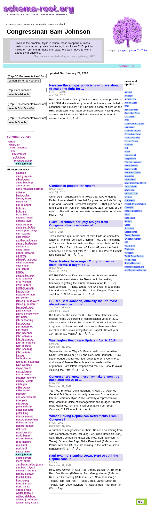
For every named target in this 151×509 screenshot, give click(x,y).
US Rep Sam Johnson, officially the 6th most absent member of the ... (83, 302)
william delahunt (25, 496)
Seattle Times (131, 232)
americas (14, 144)
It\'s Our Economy (133, 162)
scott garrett (23, 457)
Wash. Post (130, 246)
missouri (21, 393)
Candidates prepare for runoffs (72, 185)
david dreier (23, 249)
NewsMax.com (131, 193)
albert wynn (23, 179)
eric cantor (22, 269)
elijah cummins (25, 262)
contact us (126, 66)
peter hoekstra (24, 409)
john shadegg (24, 349)
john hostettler (24, 339)
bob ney (21, 211)
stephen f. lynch (25, 467)
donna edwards (25, 253)
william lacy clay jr (27, 502)
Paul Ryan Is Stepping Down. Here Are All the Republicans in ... (83, 457)
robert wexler (24, 432)
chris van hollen (25, 227)
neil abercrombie (26, 397)
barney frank (23, 198)
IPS (126, 148)
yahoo (132, 50)
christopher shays (27, 230)
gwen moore (23, 285)
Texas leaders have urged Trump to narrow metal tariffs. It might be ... (81, 263)
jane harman (23, 310)
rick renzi (21, 429)
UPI (126, 242)
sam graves (23, 451)
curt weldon (23, 237)
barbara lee (23, 195)
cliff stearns (23, 233)
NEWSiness (130, 179)
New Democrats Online (135, 183)
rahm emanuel (24, 416)
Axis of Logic (131, 103)
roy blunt (21, 445)
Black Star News (132, 113)
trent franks (23, 486)
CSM (127, 120)
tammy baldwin (25, 473)
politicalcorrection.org (134, 267)
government (19, 154)
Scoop (127, 225)
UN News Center (133, 239)
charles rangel (24, 217)
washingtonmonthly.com (135, 270)
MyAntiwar (129, 176)
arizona (20, 192)
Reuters (128, 221)
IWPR (127, 152)
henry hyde (23, 291)
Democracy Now (132, 138)
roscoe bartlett (24, 438)
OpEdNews (130, 200)
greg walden (23, 281)
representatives (23, 160)
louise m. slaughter (27, 361)
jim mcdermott (24, 326)
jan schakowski (25, 307)
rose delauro (23, 441)
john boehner (24, 333)
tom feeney (22, 480)
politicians (19, 157)
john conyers (24, 336)
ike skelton (22, 297)
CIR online (129, 117)
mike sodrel (23, 390)
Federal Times (131, 141)
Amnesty (129, 96)
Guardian (129, 145)
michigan (21, 384)
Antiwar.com (130, 99)
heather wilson (25, 288)
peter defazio (24, 406)
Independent (130, 155)
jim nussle (22, 329)
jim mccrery (23, 323)
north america (18, 147)
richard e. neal (24, 422)
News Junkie (130, 186)
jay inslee (21, 317)
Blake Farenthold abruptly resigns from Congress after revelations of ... (78, 223)
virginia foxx (23, 489)
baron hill (21, 201)
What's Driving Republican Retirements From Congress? (83, 417)
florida (20, 272)
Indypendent (130, 158)
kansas (20, 355)
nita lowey (22, 403)
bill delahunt (23, 204)
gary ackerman (25, 275)
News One (129, 190)
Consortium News (133, 134)
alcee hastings (24, 182)
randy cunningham (27, 419)
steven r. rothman (26, 470)
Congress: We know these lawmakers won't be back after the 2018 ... (84, 378)
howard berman (25, 294)
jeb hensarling (24, 320)
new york (21, 400)
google (122, 50)
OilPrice (128, 197)
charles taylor (24, 220)
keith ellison (23, 358)
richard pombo (25, 425)
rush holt (21, 448)
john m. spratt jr (25, 342)
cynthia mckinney (26, 240)
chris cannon (24, 224)
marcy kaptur (24, 371)
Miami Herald (131, 169)
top (140, 501)
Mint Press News (133, 172)
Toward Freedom (132, 235)
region (12, 141)
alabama (21, 172)
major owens (23, 368)
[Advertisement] (83, 150)
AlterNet (128, 92)
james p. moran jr (26, 304)
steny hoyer (23, 461)
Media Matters (131, 165)
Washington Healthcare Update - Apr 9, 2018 (82, 340)
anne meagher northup (29, 188)
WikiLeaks (129, 249)
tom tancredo (24, 483)
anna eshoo (23, 185)
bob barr (21, 208)
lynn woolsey (24, 365)
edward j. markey (26, 259)
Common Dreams (133, 131)
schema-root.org (19, 136)
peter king (22, 413)
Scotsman (129, 228)
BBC (127, 106)
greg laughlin (24, 278)
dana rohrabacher (26, 243)
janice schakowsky (27, 313)
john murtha (23, 345)
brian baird (22, 214)
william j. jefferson (27, 499)
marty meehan (24, 374)
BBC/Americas (131, 110)
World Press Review (134, 256)
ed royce (21, 256)
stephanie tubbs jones (29, 464)
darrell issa (22, 246)
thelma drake (24, 477)
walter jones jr (24, 493)
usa (13, 150)
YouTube (142, 50)
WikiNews (129, 253)
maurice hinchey (26, 377)
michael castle (24, 381)
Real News (130, 218)
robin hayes (23, 435)
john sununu (23, 352)
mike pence (23, 387)
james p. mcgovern (27, 301)
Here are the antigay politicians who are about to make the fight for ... (84, 87)
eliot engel (22, 265)
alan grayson (24, 176)
